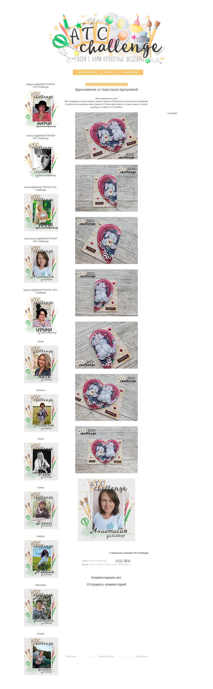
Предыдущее (142, 656)
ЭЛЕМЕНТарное (124, 564)
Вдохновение (112, 564)
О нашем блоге (130, 72)
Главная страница (87, 72)
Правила (109, 72)
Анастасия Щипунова (97, 564)
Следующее (70, 656)
